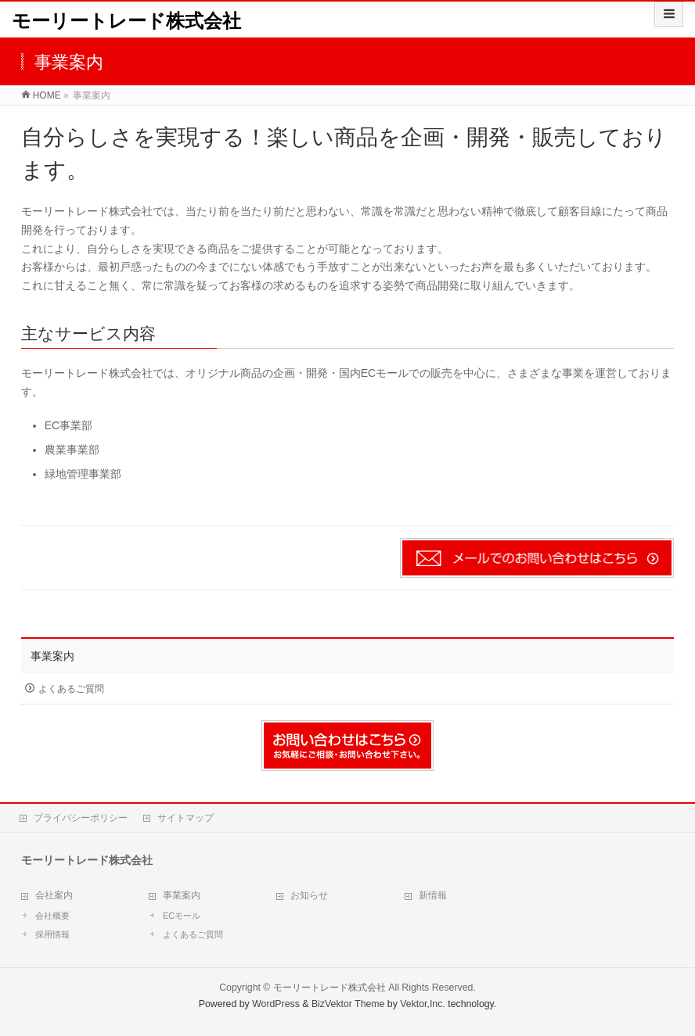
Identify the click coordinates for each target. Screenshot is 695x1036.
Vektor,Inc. (422, 1003)
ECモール (181, 915)
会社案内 (54, 895)
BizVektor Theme (348, 1003)
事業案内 (52, 656)
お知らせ (309, 895)
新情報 (433, 895)
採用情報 (52, 934)
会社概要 (52, 915)
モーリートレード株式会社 (126, 20)
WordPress (276, 1003)
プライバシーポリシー (81, 817)
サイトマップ (185, 817)
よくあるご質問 (71, 688)
